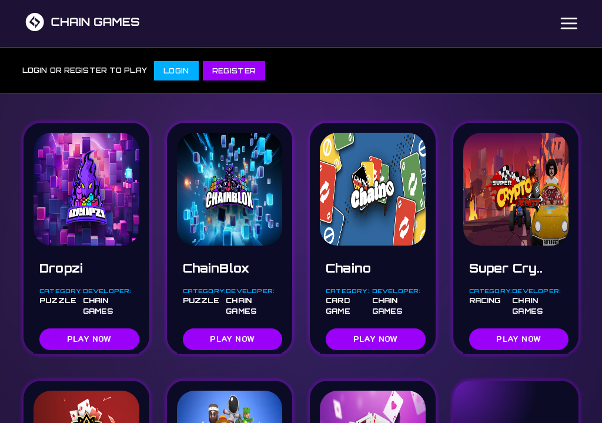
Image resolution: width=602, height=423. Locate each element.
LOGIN (176, 70)
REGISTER (234, 70)
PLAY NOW (89, 339)
